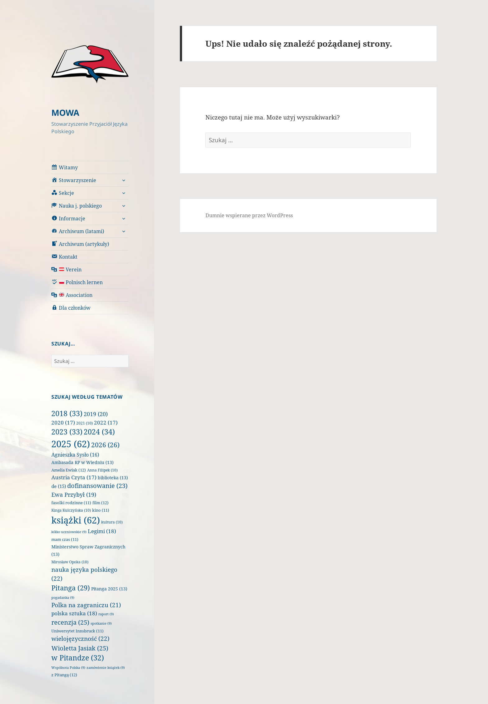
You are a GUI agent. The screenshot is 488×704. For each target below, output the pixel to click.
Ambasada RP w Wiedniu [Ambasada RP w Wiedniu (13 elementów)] (82, 462)
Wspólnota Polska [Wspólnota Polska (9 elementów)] (68, 667)
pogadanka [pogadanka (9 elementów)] (62, 597)
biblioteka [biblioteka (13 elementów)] (113, 478)
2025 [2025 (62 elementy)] (70, 444)
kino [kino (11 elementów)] (100, 510)
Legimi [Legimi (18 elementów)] (102, 531)
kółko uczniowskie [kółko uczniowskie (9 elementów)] (69, 532)
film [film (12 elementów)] (100, 502)
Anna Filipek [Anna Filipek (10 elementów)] (102, 470)
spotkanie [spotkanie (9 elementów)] (101, 623)
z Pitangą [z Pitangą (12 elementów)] (64, 675)
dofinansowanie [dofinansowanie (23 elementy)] (97, 485)
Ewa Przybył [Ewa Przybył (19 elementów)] (73, 494)
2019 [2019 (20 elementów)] (96, 414)
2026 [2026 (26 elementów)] (105, 444)
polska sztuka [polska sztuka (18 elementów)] (74, 613)
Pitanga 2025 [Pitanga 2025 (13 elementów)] (109, 589)
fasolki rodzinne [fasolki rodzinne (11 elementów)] (71, 502)
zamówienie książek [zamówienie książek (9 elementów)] (106, 667)
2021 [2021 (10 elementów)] (84, 423)
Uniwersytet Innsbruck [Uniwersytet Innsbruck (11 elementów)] (77, 631)
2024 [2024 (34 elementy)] (99, 432)
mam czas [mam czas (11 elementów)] (64, 539)
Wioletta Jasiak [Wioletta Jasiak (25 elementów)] (79, 648)
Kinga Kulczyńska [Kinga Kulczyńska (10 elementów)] (71, 510)
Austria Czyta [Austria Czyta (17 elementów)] (73, 477)
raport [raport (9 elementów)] (106, 614)
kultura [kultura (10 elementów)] (112, 522)
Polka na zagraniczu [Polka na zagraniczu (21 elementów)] (86, 605)
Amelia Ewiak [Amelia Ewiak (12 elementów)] (68, 470)
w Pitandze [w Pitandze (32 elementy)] (77, 658)
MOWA (65, 112)
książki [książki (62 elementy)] (75, 520)
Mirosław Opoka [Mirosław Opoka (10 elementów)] (69, 562)
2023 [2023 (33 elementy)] (66, 432)
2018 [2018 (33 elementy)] (66, 413)
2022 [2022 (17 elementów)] (106, 422)
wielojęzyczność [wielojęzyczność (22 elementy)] (80, 639)
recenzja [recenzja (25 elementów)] (70, 622)
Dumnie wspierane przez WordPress (249, 215)
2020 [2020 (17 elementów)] (63, 422)
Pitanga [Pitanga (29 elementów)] (70, 587)
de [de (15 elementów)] (58, 486)
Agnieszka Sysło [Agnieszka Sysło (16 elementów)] (75, 454)
